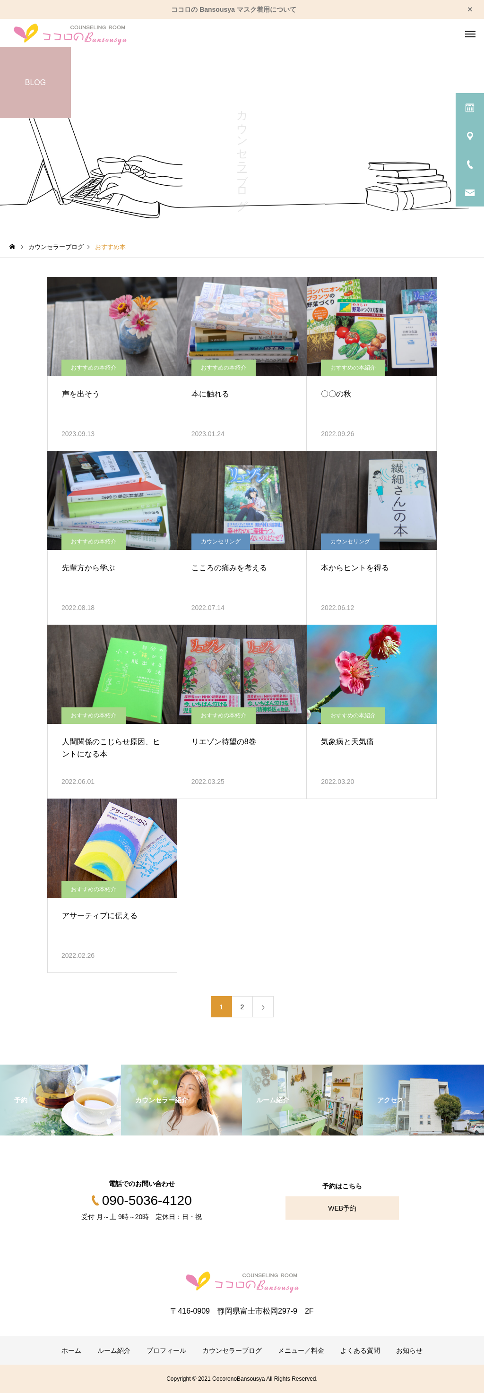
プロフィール (166, 1350)
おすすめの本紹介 (93, 367)
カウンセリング (221, 541)
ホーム (71, 1350)
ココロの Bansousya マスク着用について (233, 9)
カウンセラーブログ (232, 1350)
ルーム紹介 (113, 1350)
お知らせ (409, 1350)
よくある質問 (360, 1350)
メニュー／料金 (301, 1350)
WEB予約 (342, 1208)
